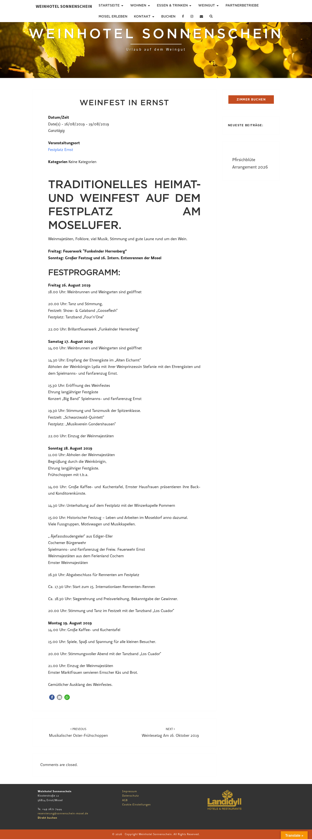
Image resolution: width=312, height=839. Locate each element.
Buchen (168, 16)
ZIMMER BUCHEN (251, 99)
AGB (125, 800)
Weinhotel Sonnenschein (64, 6)
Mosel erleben (113, 16)
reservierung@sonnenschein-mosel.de (63, 813)
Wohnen (138, 5)
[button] (52, 697)
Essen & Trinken (172, 5)
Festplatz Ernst (60, 149)
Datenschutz (130, 795)
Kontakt (142, 16)
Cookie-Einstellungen (136, 804)
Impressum (129, 791)
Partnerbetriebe (242, 5)
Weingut (206, 5)
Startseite (109, 5)
